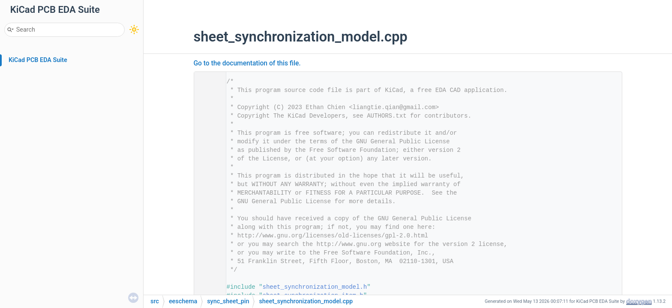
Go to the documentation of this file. (247, 63)
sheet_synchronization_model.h (315, 287)
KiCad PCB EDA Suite (38, 60)
